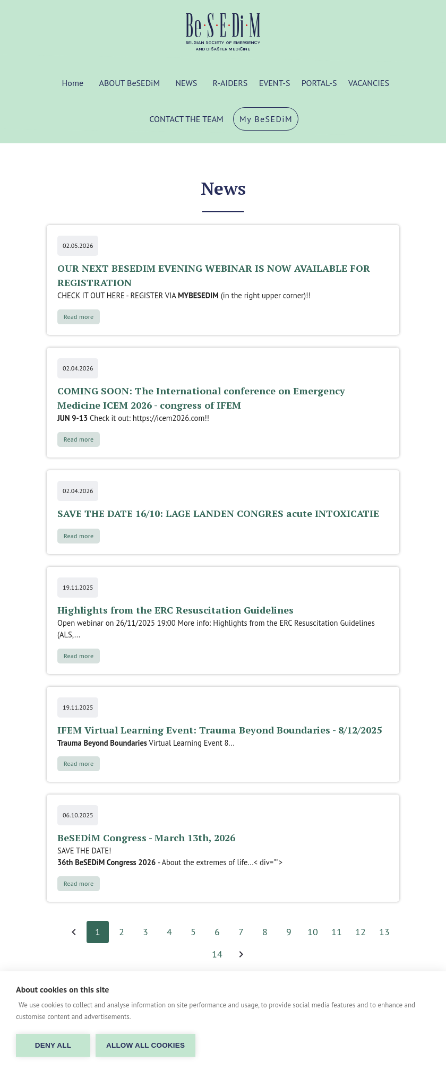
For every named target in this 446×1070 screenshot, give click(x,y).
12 (360, 932)
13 (384, 932)
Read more (78, 317)
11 (336, 932)
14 (217, 954)
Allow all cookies (145, 1045)
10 (312, 932)
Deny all (53, 1045)
